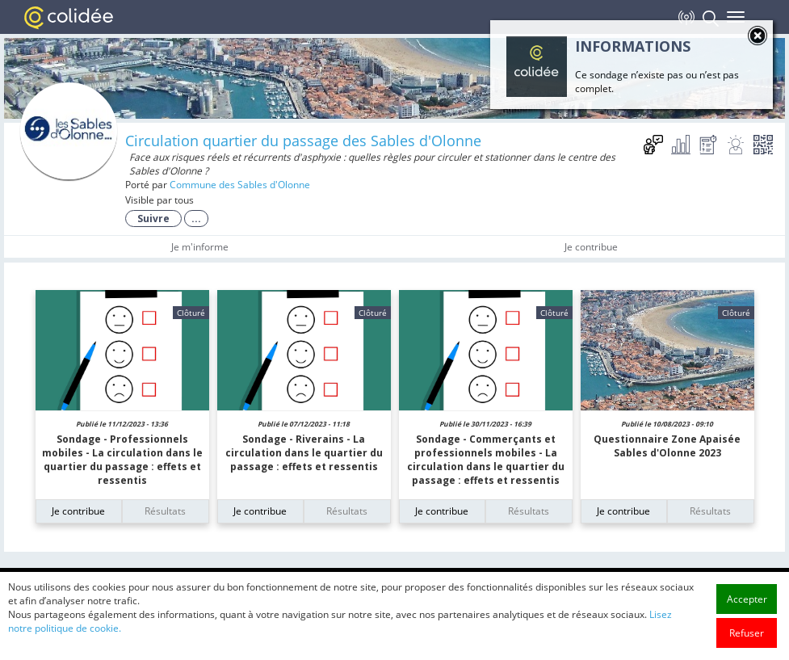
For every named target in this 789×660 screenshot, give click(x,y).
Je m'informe (200, 247)
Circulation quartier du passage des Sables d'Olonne (303, 140)
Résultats (165, 511)
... (196, 218)
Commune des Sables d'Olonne (240, 184)
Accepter (747, 621)
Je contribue (591, 247)
